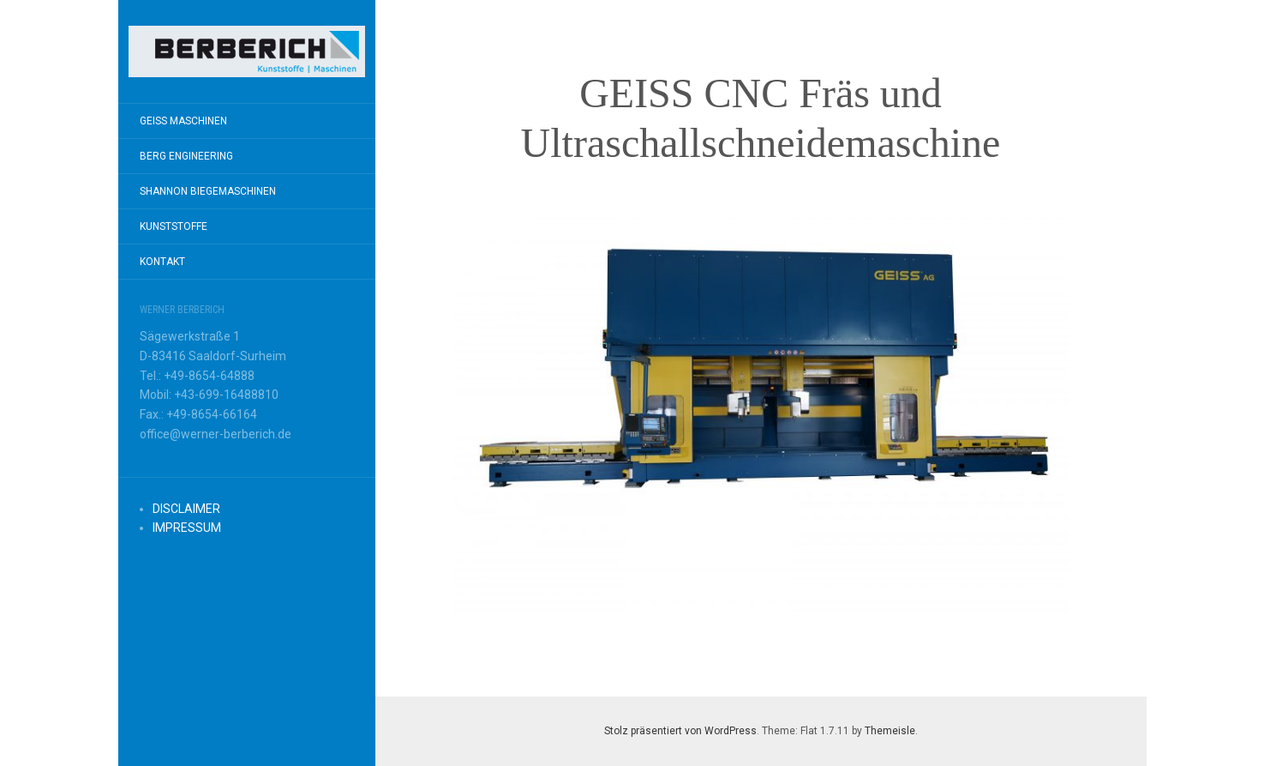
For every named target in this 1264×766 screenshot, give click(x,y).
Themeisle (890, 731)
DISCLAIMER (186, 509)
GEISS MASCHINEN (183, 121)
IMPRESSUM (187, 527)
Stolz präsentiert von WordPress (680, 731)
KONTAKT (162, 262)
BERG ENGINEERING (186, 156)
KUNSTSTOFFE (173, 226)
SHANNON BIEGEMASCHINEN (208, 191)
